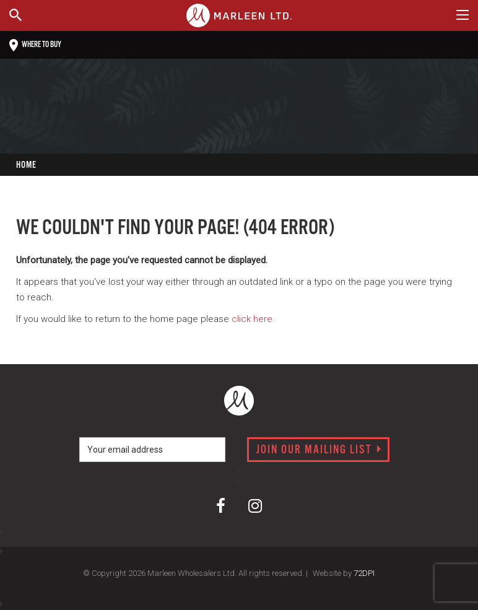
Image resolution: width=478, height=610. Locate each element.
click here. (253, 319)
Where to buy (35, 45)
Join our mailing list (319, 450)
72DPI (364, 573)
